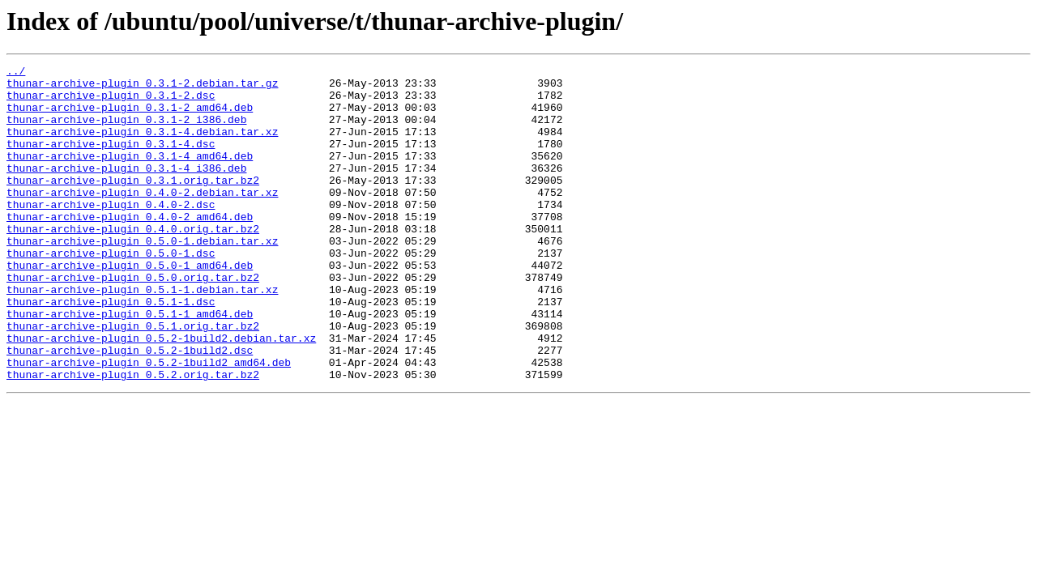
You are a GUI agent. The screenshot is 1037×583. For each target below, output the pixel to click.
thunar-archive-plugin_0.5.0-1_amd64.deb (129, 306)
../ (15, 73)
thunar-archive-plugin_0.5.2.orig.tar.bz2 (132, 437)
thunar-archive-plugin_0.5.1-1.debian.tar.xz (142, 335)
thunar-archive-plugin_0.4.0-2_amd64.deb (129, 247)
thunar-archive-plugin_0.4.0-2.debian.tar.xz (142, 218)
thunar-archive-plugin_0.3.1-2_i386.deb (126, 131)
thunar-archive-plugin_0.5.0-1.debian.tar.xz (142, 277)
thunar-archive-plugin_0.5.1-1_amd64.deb (129, 364)
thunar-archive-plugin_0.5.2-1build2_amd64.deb (148, 422)
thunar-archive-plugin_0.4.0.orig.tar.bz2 (132, 262)
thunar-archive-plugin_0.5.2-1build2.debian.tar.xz (161, 393)
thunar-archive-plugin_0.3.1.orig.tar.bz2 (132, 204)
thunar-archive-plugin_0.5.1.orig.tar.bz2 (132, 379)
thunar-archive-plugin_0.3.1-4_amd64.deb (129, 175)
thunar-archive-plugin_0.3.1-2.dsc (110, 102)
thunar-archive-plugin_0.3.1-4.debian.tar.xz (142, 145)
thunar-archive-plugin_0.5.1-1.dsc (110, 350)
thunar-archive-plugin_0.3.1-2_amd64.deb (129, 116)
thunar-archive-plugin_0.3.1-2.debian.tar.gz (142, 87)
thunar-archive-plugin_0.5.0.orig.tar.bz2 (132, 320)
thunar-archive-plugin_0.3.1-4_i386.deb (126, 189)
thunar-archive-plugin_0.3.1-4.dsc (110, 160)
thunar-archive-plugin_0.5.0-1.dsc (110, 291)
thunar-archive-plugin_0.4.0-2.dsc (110, 233)
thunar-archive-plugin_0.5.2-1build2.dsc (129, 408)
